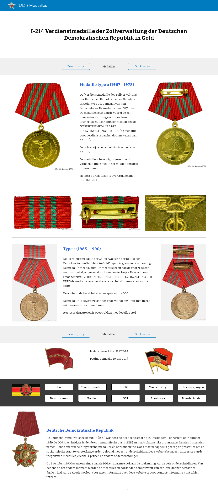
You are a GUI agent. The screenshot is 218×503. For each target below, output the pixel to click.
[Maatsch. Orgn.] (159, 387)
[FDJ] (126, 387)
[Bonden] (92, 398)
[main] (109, 34)
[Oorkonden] (142, 66)
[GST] (126, 398)
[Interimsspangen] (192, 387)
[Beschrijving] (76, 66)
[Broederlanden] (192, 398)
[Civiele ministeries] (92, 387)
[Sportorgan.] (159, 398)
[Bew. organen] (59, 398)
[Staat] (59, 387)
